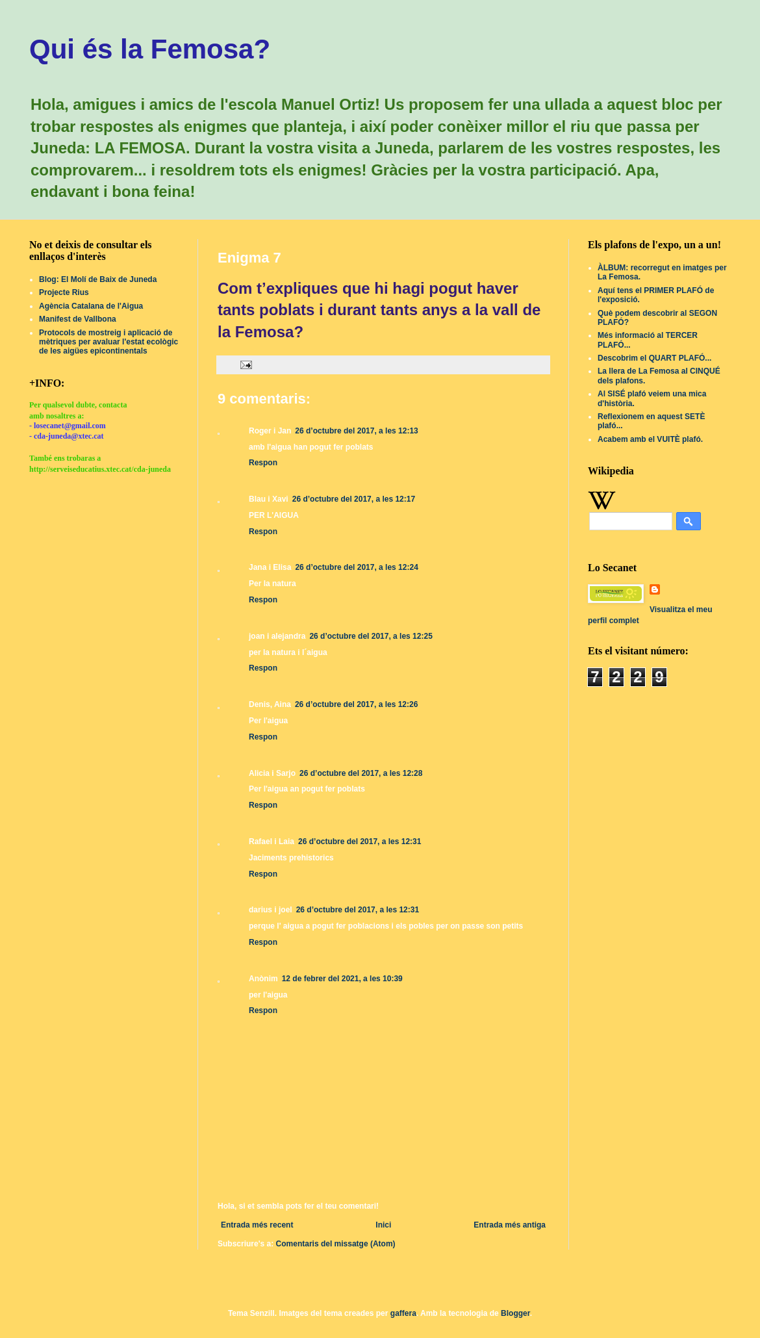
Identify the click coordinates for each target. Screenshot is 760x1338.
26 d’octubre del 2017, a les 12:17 (353, 499)
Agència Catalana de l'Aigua (91, 306)
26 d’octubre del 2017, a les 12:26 (356, 704)
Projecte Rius (64, 292)
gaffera (403, 1313)
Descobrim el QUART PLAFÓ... (654, 358)
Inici (383, 1224)
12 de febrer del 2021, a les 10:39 (342, 978)
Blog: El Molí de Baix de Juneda (98, 279)
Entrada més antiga (510, 1224)
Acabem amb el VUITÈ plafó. (650, 439)
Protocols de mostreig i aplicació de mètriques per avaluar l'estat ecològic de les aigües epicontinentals (108, 342)
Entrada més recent (257, 1224)
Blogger (515, 1313)
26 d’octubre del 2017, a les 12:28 (360, 773)
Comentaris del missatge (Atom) (336, 1243)
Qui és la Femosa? (149, 49)
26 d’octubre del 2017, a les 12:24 (356, 567)
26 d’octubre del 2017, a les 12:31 (359, 841)
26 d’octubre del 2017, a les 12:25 (370, 636)
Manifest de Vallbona (77, 319)
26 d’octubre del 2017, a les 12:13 (356, 430)
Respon (263, 462)
